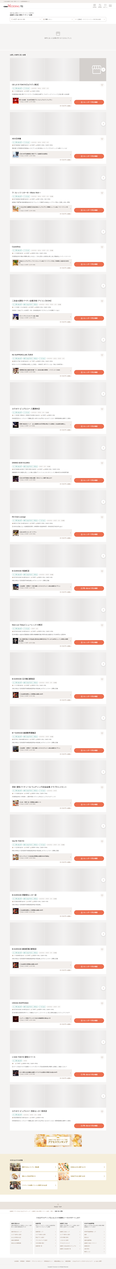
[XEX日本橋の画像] (58, 123)
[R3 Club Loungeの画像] (58, 501)
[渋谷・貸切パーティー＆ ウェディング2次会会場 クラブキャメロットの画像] (58, 771)
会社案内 (16, 1261)
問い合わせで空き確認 (89, 588)
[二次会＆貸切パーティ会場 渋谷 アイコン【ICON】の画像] (58, 285)
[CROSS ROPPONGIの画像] (58, 988)
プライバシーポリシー (37, 1261)
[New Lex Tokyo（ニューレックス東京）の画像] (58, 609)
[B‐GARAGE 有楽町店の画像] (58, 555)
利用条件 (28, 1261)
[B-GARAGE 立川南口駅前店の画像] (58, 663)
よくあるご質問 (97, 1261)
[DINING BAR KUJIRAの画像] (58, 447)
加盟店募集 (68, 1261)
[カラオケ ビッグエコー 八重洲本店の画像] (58, 393)
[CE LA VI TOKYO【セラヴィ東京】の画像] (58, 69)
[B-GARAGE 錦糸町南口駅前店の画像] (58, 934)
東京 (52, 1211)
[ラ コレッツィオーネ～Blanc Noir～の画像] (58, 177)
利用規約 (22, 1261)
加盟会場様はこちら (59, 1261)
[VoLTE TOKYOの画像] (58, 826)
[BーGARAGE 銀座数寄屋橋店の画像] (58, 717)
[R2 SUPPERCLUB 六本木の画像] (58, 339)
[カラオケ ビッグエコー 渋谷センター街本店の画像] (58, 1096)
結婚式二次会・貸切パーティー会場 (40, 1211)
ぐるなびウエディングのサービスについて (82, 1261)
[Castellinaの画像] (58, 231)
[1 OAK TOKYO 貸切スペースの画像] (58, 1042)
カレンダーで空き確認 (89, 102)
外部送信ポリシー (48, 1261)
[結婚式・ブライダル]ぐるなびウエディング (20, 1211)
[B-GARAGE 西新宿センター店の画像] (58, 880)
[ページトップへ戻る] (58, 1205)
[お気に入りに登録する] (102, 85)
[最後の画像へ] (103, 69)
